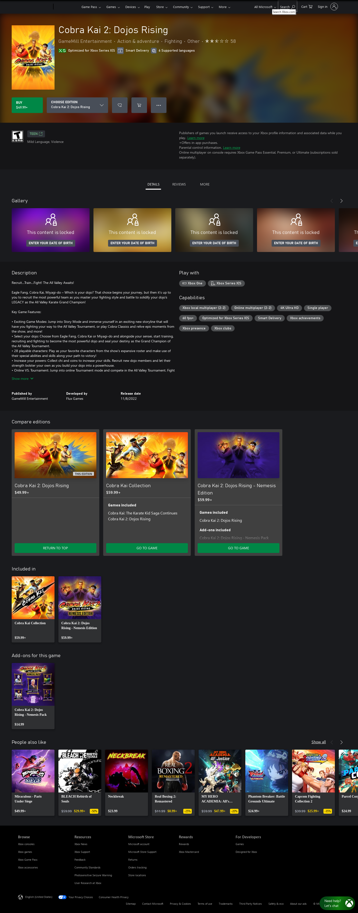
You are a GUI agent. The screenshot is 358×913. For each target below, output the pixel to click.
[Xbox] (67, 6)
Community (181, 7)
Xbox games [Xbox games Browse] (25, 851)
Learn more (195, 137)
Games (111, 7)
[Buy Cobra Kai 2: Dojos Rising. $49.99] (27, 105)
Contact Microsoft (152, 903)
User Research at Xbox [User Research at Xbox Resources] (87, 883)
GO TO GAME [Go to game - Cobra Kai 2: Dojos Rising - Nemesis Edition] (238, 548)
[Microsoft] (34, 6)
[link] (33, 609)
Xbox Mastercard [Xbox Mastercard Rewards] (189, 851)
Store (160, 7)
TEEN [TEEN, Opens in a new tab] (36, 134)
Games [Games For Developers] (240, 844)
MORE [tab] (205, 184)
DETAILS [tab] (153, 184)
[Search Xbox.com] (287, 6)
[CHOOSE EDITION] (77, 105)
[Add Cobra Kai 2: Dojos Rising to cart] (139, 105)
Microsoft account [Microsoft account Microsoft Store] (138, 844)
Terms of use (205, 903)
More (223, 7)
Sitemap (131, 903)
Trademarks (226, 903)
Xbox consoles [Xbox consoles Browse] (26, 844)
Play (147, 7)
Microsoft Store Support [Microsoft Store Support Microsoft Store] (142, 851)
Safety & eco (276, 903)
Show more (22, 378)
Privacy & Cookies (180, 903)
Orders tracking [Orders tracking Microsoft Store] (137, 867)
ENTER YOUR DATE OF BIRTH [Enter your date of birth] (51, 243)
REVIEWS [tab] (179, 184)
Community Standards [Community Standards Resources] (87, 867)
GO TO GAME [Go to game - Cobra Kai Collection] (147, 548)
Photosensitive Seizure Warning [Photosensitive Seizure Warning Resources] (93, 875)
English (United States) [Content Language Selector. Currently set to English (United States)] (38, 896)
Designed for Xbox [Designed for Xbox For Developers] (246, 851)
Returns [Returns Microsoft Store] (133, 859)
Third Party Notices (250, 903)
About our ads (298, 903)
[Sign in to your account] (327, 6)
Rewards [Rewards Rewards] (184, 844)
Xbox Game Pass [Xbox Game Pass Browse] (27, 859)
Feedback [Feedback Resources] (79, 859)
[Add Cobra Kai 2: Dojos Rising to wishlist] (120, 105)
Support (204, 7)
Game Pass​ (89, 7)
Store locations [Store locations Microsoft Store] (137, 875)
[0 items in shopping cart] (306, 6)
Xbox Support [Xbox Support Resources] (82, 851)
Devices (130, 7)
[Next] (341, 200)
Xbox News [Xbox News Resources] (80, 844)
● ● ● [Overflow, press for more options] (158, 105)
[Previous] (332, 200)
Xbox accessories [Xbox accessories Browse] (28, 867)
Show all (319, 741)
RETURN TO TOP (55, 548)
